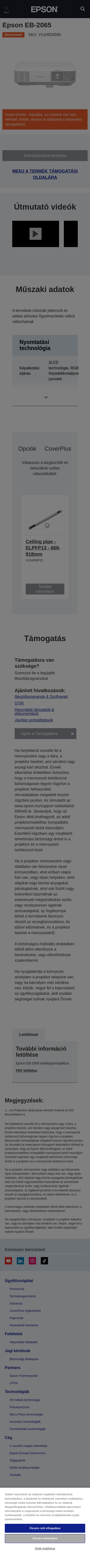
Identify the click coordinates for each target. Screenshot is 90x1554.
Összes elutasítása (45, 1538)
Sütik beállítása (45, 1548)
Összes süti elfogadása (45, 1528)
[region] (45, 1520)
